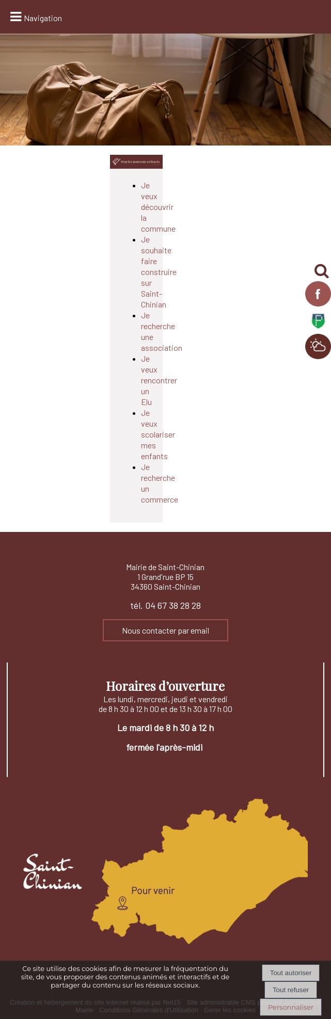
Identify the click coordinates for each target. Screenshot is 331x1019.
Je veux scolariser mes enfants (158, 434)
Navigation (43, 18)
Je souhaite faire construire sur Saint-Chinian (159, 271)
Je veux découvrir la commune (158, 206)
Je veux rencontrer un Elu (159, 380)
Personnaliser (290, 1007)
